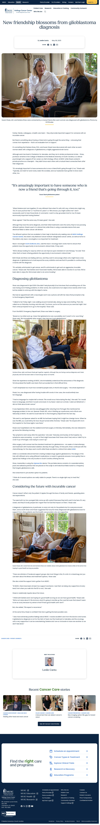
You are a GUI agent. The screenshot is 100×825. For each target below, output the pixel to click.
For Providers (56, 2)
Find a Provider (45, 2)
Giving (64, 2)
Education (11, 2)
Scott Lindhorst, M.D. (32, 244)
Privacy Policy (59, 821)
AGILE (74, 449)
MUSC (4, 2)
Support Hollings (67, 803)
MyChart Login (80, 2)
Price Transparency (86, 798)
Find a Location (48, 795)
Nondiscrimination (70, 821)
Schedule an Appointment (50, 790)
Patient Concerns (85, 795)
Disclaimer (51, 821)
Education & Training (61, 8)
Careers (70, 2)
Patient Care (38, 8)
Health (18, 2)
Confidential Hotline (86, 800)
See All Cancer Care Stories (49, 724)
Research (26, 2)
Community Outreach (79, 8)
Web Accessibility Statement (89, 821)
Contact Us (83, 792)
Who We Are (38, 12)
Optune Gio (38, 463)
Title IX (78, 821)
